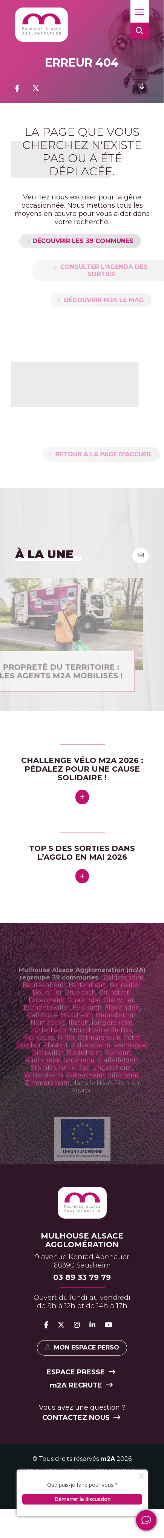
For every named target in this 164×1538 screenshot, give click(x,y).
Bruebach (80, 1006)
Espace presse (81, 1372)
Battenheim (88, 998)
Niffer (66, 1051)
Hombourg (48, 1036)
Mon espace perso (82, 1347)
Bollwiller (47, 1006)
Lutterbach (49, 1043)
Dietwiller (118, 1013)
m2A (107, 1458)
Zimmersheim (47, 1096)
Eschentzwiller (46, 1021)
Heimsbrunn (116, 1028)
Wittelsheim (43, 1089)
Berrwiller (125, 998)
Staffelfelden (117, 1074)
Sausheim (79, 1074)
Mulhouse (39, 1051)
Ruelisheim (43, 1074)
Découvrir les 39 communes (82, 241)
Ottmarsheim (99, 1051)
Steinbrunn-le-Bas (60, 1081)
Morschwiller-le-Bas (100, 1043)
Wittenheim (85, 1089)
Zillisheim (123, 1089)
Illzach (79, 1036)
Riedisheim (84, 1066)
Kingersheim (112, 1036)
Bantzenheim (44, 998)
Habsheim (76, 1028)
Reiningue (130, 1058)
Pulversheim (90, 1058)
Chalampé (84, 1013)
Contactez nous (81, 1417)
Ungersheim (112, 1081)
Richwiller (48, 1066)
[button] (139, 11)
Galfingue (42, 1028)
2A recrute (81, 1385)
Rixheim (118, 1066)
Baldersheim (123, 991)
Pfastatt (55, 1058)
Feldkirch (87, 1021)
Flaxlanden (122, 1021)
